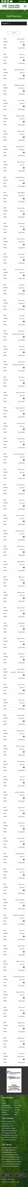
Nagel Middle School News (9, 1152)
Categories (6, 23)
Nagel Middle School (7, 1126)
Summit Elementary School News (11, 1164)
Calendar (16, 1107)
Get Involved (5, 1114)
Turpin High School (7, 1123)
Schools (4, 1103)
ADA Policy (4, 1179)
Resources (4, 1112)
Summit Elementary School (9, 1137)
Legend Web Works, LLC (13, 1182)
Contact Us (21, 1175)
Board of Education (7, 1108)
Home (3, 1101)
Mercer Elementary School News (11, 1159)
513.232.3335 (21, 924)
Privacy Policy (11, 1179)
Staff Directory (6, 1105)
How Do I (16, 1103)
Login (15, 1114)
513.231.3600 (22, 1)
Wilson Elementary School (9, 1140)
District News (18, 1105)
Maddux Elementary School (9, 1130)
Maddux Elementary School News (11, 1157)
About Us (16, 1100)
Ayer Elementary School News (10, 1154)
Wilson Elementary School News (11, 1166)
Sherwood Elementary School (10, 1135)
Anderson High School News (9, 1148)
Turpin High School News (9, 1150)
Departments (5, 1110)
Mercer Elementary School (9, 1133)
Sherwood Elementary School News (12, 1161)
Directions (17, 1110)
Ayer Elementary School (8, 1128)
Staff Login (7, 1175)
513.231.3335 (21, 48)
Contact (16, 1112)
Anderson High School (8, 1121)
